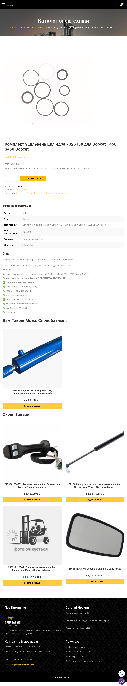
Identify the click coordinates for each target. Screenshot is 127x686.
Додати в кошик (33, 173)
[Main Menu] (3, 4)
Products (25, 27)
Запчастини (38, 27)
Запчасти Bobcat (24, 187)
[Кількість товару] (11, 173)
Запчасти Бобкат (42, 187)
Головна (14, 27)
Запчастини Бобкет (62, 187)
